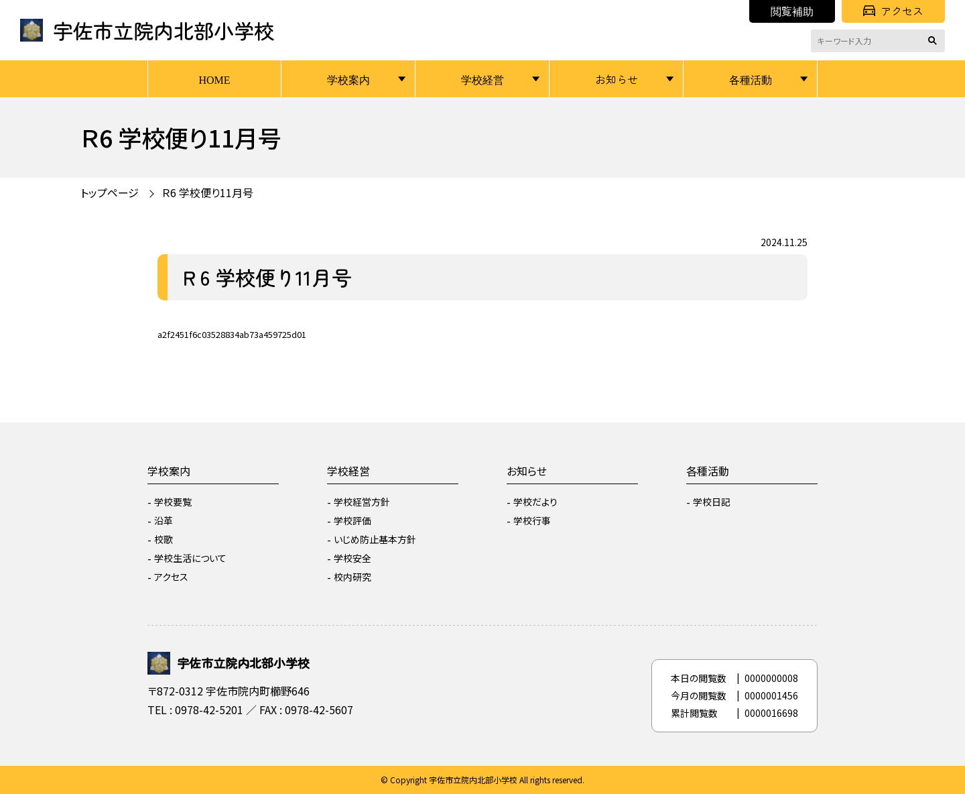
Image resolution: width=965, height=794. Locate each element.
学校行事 (532, 520)
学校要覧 (173, 501)
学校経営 (482, 79)
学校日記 (711, 501)
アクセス (893, 11)
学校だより (535, 501)
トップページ (109, 192)
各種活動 (750, 79)
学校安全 (352, 558)
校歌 (163, 539)
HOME (214, 79)
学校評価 (352, 520)
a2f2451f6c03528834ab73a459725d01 (231, 334)
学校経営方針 (362, 501)
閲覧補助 (792, 11)
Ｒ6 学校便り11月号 (207, 192)
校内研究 (352, 576)
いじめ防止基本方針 (375, 539)
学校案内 (348, 79)
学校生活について (190, 558)
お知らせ (616, 79)
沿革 (163, 520)
